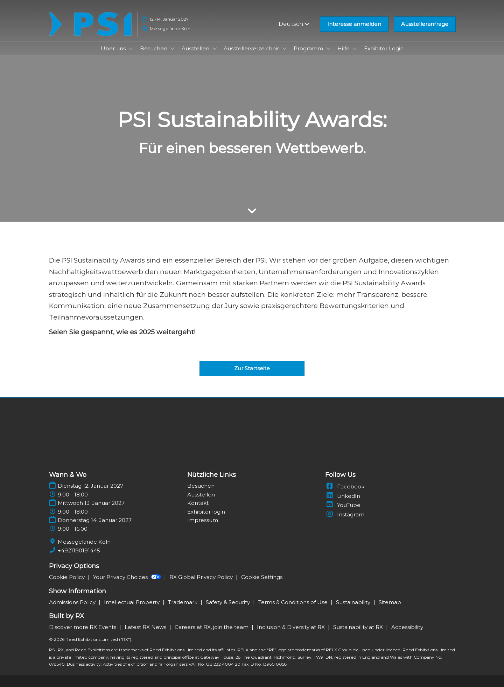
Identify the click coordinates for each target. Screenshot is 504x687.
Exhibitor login (206, 511)
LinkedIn (342, 496)
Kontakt (198, 503)
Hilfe (344, 48)
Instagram (344, 514)
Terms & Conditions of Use (293, 602)
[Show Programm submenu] (328, 48)
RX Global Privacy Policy (201, 577)
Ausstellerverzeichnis (252, 48)
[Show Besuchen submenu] (172, 48)
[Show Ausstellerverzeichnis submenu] (284, 48)
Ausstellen (196, 48)
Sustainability (354, 602)
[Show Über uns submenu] (131, 48)
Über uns (114, 48)
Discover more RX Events (83, 627)
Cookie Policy (67, 577)
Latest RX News (146, 627)
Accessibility (407, 627)
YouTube (342, 505)
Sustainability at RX (358, 627)
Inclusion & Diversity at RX (291, 627)
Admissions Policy (73, 602)
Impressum (202, 520)
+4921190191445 (79, 550)
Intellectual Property (132, 602)
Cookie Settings (261, 577)
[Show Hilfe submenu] (355, 48)
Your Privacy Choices (127, 577)
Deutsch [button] (294, 24)
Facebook (344, 486)
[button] (354, 24)
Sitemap (390, 602)
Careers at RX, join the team (212, 627)
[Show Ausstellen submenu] (214, 48)
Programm (309, 48)
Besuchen (154, 48)
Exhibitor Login (384, 48)
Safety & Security (228, 602)
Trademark (183, 602)
